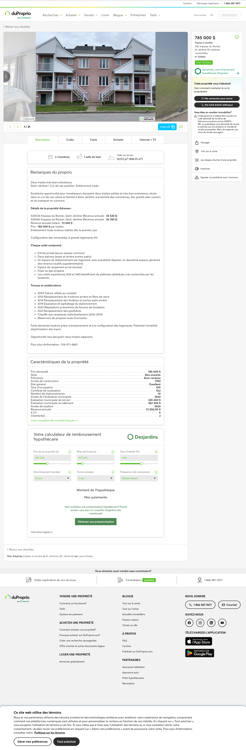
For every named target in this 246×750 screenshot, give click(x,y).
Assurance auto (130, 672)
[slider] (47, 463)
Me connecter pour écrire (217, 98)
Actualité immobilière (133, 614)
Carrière (126, 646)
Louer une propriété (74, 654)
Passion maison (130, 619)
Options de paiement (71, 614)
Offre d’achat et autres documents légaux (82, 646)
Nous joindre (200, 15)
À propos (129, 633)
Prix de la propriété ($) (46, 451)
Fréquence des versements (135, 472)
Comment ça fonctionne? (72, 603)
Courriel (229, 604)
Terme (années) (85, 472)
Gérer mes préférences (32, 741)
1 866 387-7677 (232, 3)
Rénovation (128, 683)
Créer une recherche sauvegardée (78, 640)
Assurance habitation (133, 667)
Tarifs (62, 608)
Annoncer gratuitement (72, 661)
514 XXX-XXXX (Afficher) (217, 105)
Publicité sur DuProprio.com (137, 651)
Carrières (187, 3)
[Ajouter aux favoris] (237, 37)
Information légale (40, 532)
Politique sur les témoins (49, 732)
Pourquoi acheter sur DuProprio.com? (79, 635)
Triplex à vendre (204, 42)
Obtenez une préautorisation (96, 521)
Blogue (127, 596)
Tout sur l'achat (130, 608)
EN (211, 15)
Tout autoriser (66, 741)
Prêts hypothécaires (133, 678)
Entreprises (138, 15)
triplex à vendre (33, 556)
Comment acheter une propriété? (77, 629)
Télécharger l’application (208, 3)
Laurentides (85, 556)
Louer (105, 15)
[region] (123, 728)
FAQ (124, 640)
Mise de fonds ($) (86, 451)
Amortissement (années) (46, 472)
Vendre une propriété (75, 596)
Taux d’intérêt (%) (130, 451)
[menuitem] (89, 606)
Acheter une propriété (76, 622)
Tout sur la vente (131, 603)
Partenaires (131, 659)
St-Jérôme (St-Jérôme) (59, 556)
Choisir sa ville (129, 625)
